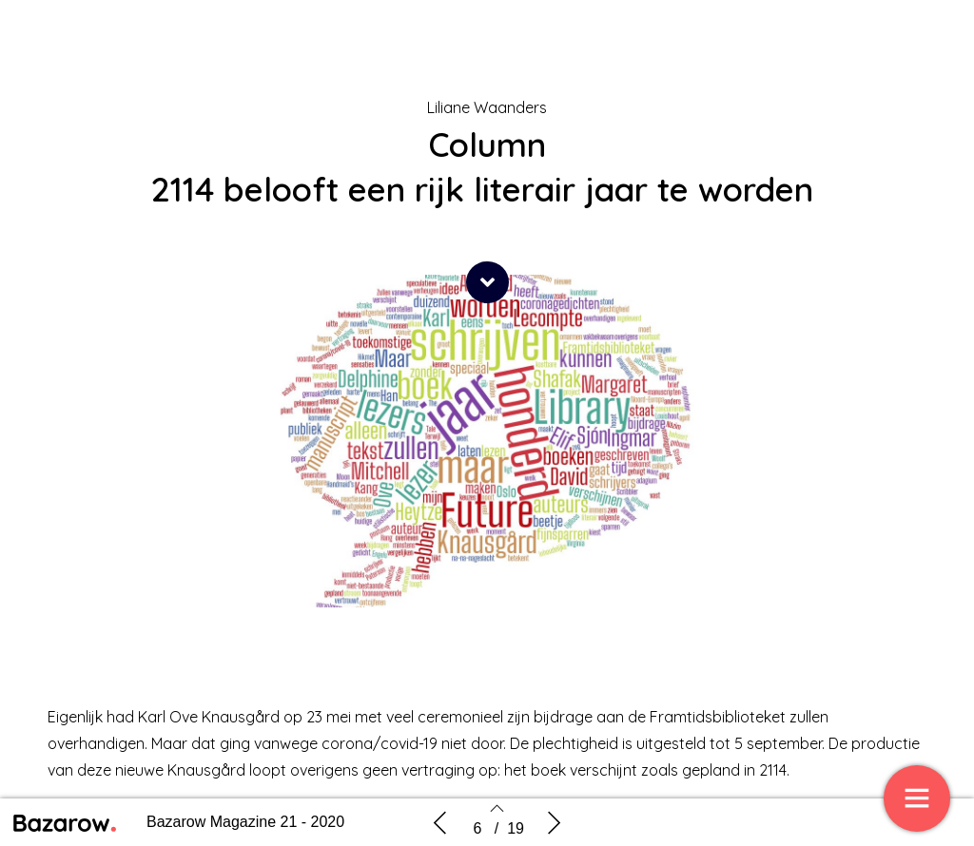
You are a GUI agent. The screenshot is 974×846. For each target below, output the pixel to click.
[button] (487, 282)
